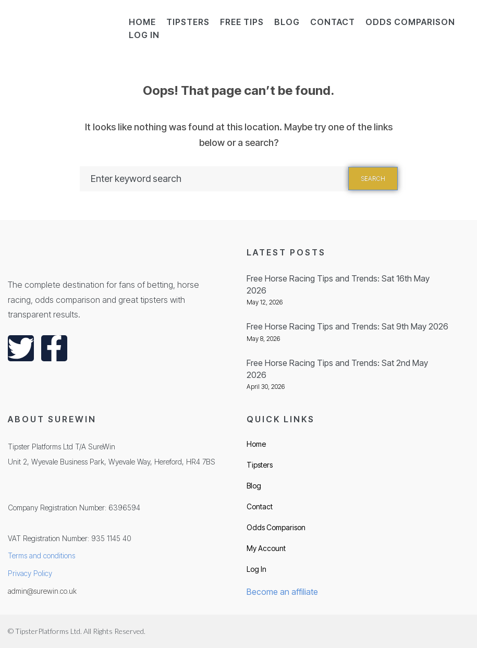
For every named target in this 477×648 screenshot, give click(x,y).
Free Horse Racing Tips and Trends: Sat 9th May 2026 (347, 326)
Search (373, 178)
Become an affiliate (282, 591)
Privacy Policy (30, 573)
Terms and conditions (41, 555)
